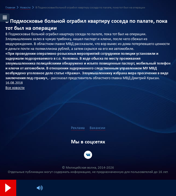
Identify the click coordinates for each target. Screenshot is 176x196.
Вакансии (97, 128)
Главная (10, 7)
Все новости (15, 88)
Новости (25, 7)
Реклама (78, 128)
